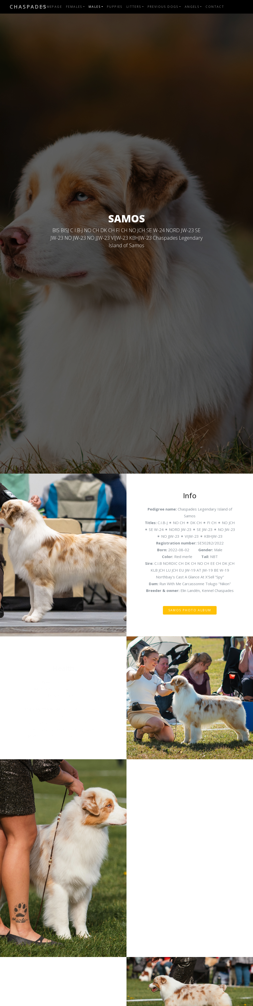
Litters (133, 7)
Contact (215, 7)
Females (74, 7)
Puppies (114, 7)
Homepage (51, 7)
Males (95, 7)
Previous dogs (163, 7)
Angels (192, 7)
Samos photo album (189, 610)
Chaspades (28, 6)
